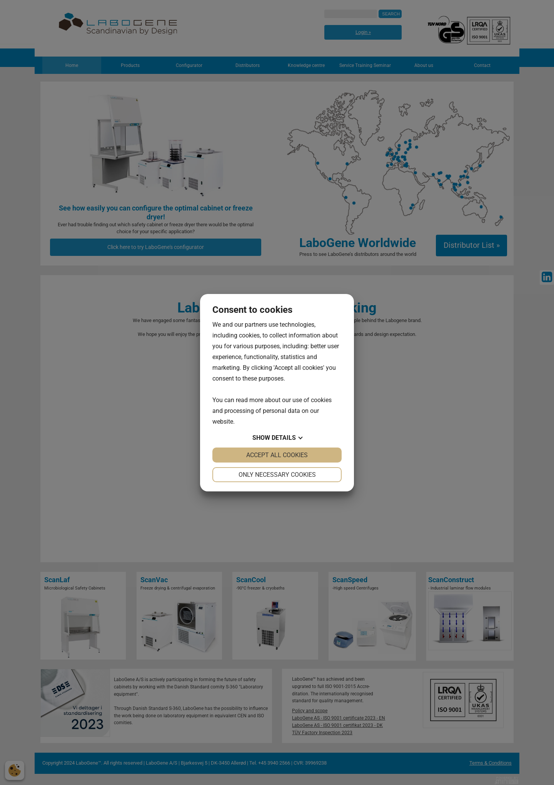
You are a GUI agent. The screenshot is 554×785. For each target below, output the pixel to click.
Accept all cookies (277, 455)
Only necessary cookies (277, 474)
